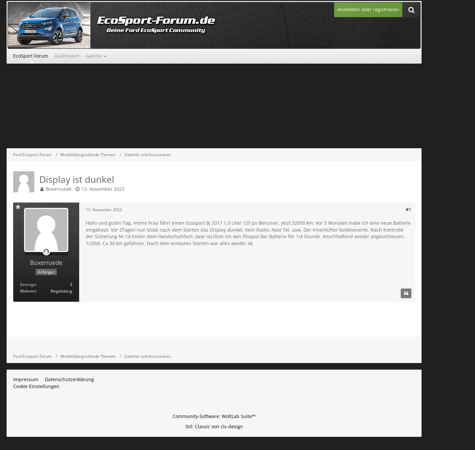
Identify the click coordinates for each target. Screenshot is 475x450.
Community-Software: (214, 416)
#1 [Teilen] (408, 209)
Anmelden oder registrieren (368, 9)
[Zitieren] (406, 293)
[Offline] (46, 252)
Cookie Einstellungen (36, 386)
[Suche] (411, 9)
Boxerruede (59, 189)
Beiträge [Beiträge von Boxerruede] (28, 284)
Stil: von (214, 426)
